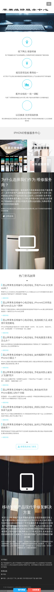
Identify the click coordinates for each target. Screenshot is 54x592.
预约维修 (21, 590)
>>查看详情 (4, 298)
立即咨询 (8, 216)
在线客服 (35, 590)
